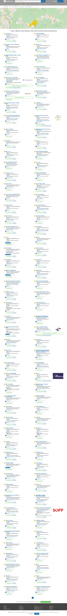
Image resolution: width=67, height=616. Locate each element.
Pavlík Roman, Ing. (9, 417)
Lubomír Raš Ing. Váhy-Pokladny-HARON (12, 327)
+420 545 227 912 (9, 51)
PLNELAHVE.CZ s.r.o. (9, 452)
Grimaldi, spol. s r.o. (9, 173)
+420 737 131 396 (39, 346)
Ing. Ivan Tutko (8, 183)
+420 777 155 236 (39, 125)
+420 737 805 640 (9, 448)
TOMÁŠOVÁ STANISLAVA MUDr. (42, 553)
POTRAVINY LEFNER (9, 463)
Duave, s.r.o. (38, 140)
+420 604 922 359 (9, 244)
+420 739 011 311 (39, 490)
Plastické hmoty (9, 94)
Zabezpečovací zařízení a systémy (43, 134)
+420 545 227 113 (9, 112)
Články (34, 4)
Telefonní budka (8, 542)
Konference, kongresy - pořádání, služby (13, 456)
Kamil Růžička (38, 270)
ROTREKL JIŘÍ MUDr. (9, 484)
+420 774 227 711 (9, 122)
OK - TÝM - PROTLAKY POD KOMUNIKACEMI (10, 396)
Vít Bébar (38, 575)
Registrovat (60, 1)
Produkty (25, 4)
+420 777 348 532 (9, 437)
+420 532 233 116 (9, 168)
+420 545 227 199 (9, 549)
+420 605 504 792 (9, 392)
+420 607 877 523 (9, 370)
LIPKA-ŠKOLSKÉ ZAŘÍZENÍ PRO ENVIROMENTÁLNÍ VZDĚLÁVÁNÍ (42, 317)
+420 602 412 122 (9, 357)
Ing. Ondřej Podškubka (40, 205)
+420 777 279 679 (39, 201)
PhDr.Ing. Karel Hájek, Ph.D (41, 441)
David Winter (8, 140)
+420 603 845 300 (39, 191)
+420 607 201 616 (39, 267)
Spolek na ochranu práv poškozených (43, 507)
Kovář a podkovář (40, 94)
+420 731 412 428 (39, 148)
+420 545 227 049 (9, 403)
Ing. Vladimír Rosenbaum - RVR (11, 226)
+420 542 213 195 (39, 413)
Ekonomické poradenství (41, 187)
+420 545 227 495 (9, 312)
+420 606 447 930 (39, 233)
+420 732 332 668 (39, 438)
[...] (29, 1)
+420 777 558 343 (9, 380)
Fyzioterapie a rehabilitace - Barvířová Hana (19, 85)
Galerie (7, 48)
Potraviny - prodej (40, 456)
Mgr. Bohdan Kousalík (9, 362)
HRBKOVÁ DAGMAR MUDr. (41, 173)
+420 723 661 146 (9, 502)
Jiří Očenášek (8, 259)
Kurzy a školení (39, 320)
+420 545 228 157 (39, 560)
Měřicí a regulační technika (41, 48)
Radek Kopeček (39, 463)
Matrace (7, 209)
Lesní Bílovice (8, 316)
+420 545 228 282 (39, 51)
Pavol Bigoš (38, 417)
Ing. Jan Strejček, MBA (40, 183)
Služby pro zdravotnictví (41, 510)
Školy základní (39, 356)
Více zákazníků (36, 610)
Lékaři (38, 177)
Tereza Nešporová (39, 542)
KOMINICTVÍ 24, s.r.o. (9, 291)
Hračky (38, 144)
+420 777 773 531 (9, 223)
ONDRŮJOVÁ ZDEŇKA (40, 395)
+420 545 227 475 (9, 539)
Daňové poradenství (9, 186)
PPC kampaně (21, 609)
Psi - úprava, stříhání (10, 251)
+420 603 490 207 (9, 180)
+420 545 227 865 (9, 99)
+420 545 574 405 (9, 515)
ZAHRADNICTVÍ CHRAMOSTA (11, 586)
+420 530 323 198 (9, 158)
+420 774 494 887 (39, 391)
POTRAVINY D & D (39, 452)
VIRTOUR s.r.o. (8, 575)
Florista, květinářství (10, 557)
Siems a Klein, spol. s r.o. (10, 507)
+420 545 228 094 (9, 491)
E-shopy (7, 354)
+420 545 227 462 (9, 336)
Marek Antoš (38, 339)
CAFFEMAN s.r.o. (39, 102)
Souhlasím (37, 613)
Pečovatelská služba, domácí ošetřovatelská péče (42, 82)
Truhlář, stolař (39, 343)
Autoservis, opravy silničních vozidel (43, 58)
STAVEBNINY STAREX (40, 520)
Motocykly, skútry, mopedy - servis (43, 366)
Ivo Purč (7, 237)
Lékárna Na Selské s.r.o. (41, 302)
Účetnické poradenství (10, 567)
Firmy (21, 4)
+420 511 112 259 (9, 570)
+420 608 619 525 (9, 527)
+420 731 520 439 (9, 459)
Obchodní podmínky (7, 609)
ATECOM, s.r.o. (39, 44)
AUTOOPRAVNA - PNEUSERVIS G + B (43, 55)
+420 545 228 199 (39, 41)
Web (14, 41)
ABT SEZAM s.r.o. (8, 33)
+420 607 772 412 (39, 243)
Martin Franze (8, 350)
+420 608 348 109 (39, 423)
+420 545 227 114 (39, 288)
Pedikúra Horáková (9, 428)
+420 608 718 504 (39, 582)
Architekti (8, 197)
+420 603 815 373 (9, 424)
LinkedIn (51, 609)
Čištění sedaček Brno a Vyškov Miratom (42, 116)
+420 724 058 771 (9, 147)
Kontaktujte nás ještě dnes (19, 97)
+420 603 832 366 (9, 480)
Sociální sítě (20, 610)
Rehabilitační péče (9, 80)
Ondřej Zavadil (8, 406)
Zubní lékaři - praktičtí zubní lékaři (43, 70)
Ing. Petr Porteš (8, 215)
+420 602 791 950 (39, 335)
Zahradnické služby (40, 467)
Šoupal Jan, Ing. (39, 531)
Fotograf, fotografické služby (42, 420)
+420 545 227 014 (39, 594)
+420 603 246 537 (9, 232)
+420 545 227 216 (39, 370)
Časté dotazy (40, 4)
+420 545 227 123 (9, 190)
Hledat (43, 1)
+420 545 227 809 (39, 572)
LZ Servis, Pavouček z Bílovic (41, 326)
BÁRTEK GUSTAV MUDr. (40, 66)
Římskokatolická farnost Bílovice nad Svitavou (12, 496)
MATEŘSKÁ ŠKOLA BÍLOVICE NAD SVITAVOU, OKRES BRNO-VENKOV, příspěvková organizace (42, 351)
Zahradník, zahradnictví (10, 60)
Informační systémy (9, 155)
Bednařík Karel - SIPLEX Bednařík (12, 91)
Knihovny (38, 285)
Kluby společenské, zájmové (11, 342)
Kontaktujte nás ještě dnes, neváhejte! (49, 333)
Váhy (7, 330)
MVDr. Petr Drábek (9, 384)
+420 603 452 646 (39, 137)
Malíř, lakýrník (39, 252)
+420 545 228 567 (39, 323)
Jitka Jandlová (38, 259)
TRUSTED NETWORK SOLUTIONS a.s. (12, 564)
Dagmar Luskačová (9, 129)
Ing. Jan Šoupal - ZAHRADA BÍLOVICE (12, 194)
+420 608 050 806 (9, 345)
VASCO (37, 564)
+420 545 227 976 (9, 288)
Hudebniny (39, 377)
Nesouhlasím (31, 613)
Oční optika (39, 410)
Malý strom (7, 339)
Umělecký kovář (39, 240)
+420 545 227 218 (39, 359)
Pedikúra (7, 432)
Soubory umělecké (9, 377)
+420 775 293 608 (9, 200)
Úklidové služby (39, 121)
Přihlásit (55, 1)
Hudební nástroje (40, 579)
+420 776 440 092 (9, 87)
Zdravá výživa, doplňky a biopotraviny (43, 388)
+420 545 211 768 (9, 212)
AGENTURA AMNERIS (40, 33)
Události (45, 4)
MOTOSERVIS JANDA (40, 362)
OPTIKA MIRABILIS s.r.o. (40, 406)
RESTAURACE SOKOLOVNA (41, 473)
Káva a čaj (38, 546)
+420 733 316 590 (39, 550)
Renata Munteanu (9, 473)
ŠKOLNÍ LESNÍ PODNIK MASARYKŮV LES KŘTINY (12, 532)
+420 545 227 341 (9, 63)
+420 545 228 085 (39, 61)
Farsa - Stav (38, 162)
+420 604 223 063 (39, 212)
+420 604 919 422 (39, 277)
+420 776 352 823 (39, 97)
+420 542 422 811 (39, 298)
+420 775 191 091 (9, 267)
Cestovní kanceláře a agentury (11, 119)
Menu (30, 4)
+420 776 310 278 (9, 299)
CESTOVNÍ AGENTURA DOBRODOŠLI (12, 115)
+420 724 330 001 (39, 223)
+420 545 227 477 (39, 527)
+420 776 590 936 (39, 447)
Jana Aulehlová (8, 248)
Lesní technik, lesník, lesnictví (11, 536)
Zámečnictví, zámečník (10, 37)
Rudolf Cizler (38, 484)
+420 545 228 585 (9, 276)
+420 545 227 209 (9, 594)
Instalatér (8, 241)
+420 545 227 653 (39, 504)
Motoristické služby (9, 219)
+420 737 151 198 (39, 255)
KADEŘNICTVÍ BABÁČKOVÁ (10, 270)
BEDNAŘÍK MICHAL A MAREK (41, 91)
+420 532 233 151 (39, 158)
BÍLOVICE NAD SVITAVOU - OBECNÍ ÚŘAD (12, 103)
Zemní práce (8, 399)
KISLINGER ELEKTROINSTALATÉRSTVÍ (12, 281)
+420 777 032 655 (9, 560)
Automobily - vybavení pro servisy (12, 511)
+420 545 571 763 (9, 41)
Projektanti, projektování (10, 421)
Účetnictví (8, 133)
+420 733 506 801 (9, 256)
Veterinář (8, 387)
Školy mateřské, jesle (10, 319)
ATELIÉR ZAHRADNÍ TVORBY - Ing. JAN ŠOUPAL (13, 56)
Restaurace (39, 477)
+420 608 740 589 (39, 470)
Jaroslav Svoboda (39, 248)
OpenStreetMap (58, 28)
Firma (38, 37)
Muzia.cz (37, 373)
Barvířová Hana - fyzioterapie (11, 77)
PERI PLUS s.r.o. (39, 428)
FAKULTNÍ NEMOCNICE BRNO (42, 151)
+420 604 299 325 (9, 583)
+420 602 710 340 (39, 169)
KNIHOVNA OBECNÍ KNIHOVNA (42, 281)
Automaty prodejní (40, 106)
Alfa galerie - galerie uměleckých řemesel (12, 45)
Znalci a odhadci (39, 198)
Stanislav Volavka (9, 520)
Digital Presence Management (38, 609)
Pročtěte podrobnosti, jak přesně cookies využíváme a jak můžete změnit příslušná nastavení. (44, 612)
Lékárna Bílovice (8, 302)
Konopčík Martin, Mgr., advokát (42, 291)
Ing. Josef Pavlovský (40, 194)
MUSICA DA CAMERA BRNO (10, 373)
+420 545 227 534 (9, 469)
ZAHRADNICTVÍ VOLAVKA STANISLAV (43, 586)
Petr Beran (7, 441)
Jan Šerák (38, 237)
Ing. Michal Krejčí (8, 205)
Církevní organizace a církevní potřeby (13, 499)
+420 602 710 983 (39, 517)
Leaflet (47, 28)
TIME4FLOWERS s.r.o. (9, 553)
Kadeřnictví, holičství (10, 273)
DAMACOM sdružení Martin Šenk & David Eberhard (43, 130)
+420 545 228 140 (39, 481)
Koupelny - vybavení (9, 229)
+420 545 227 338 (9, 74)
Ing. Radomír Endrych (40, 215)
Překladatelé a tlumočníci (10, 476)
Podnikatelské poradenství (41, 487)
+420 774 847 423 (39, 109)
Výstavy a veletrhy (9, 177)
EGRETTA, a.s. (8, 151)
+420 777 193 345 (9, 322)
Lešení (38, 432)
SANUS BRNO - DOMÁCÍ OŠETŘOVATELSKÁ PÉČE (40, 496)
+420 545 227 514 (39, 180)
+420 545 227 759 (39, 74)
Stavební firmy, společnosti (41, 166)
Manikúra (38, 263)
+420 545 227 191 (39, 459)
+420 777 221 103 (9, 136)
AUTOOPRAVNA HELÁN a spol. (11, 66)
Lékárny (7, 306)
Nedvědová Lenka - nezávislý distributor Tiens (42, 385)
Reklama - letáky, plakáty (10, 445)
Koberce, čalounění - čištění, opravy (43, 120)
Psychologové (39, 444)
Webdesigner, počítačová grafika (42, 230)
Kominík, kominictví (9, 295)
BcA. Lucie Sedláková (40, 77)
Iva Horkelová (38, 226)
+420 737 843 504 (39, 85)
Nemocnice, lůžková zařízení (42, 155)
